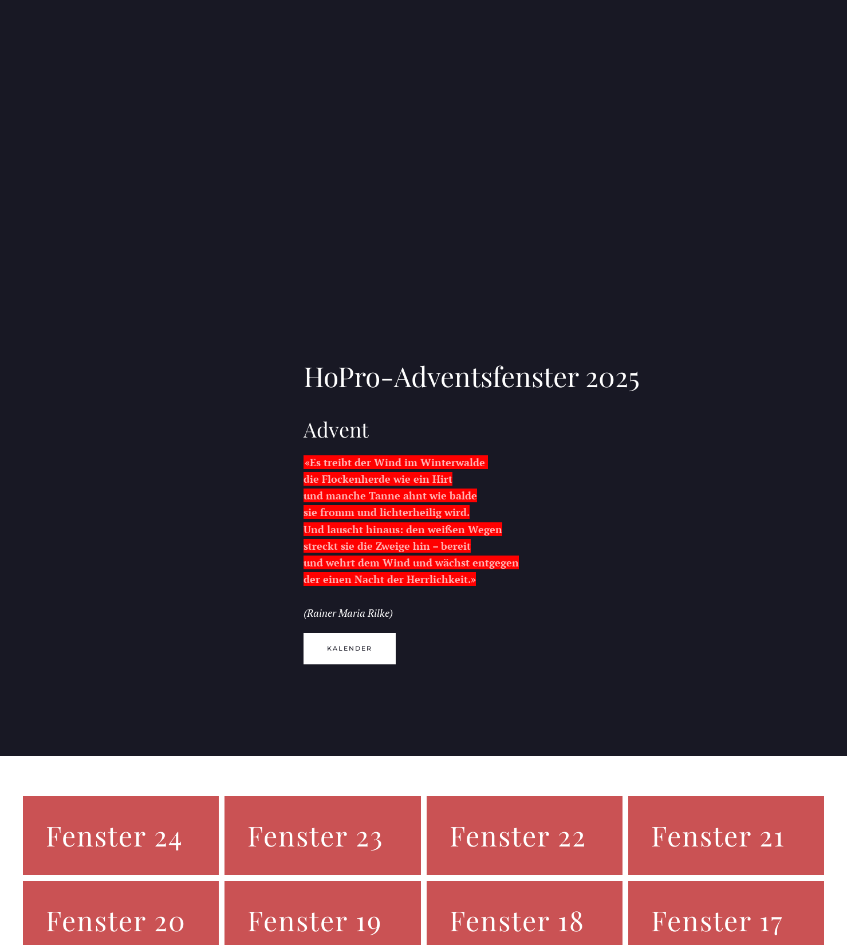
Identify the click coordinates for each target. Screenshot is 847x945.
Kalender (349, 648)
